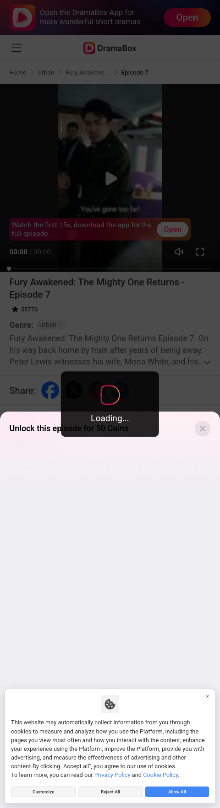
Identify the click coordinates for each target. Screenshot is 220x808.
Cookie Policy (160, 772)
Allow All (176, 790)
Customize (43, 790)
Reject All (110, 790)
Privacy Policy (112, 772)
